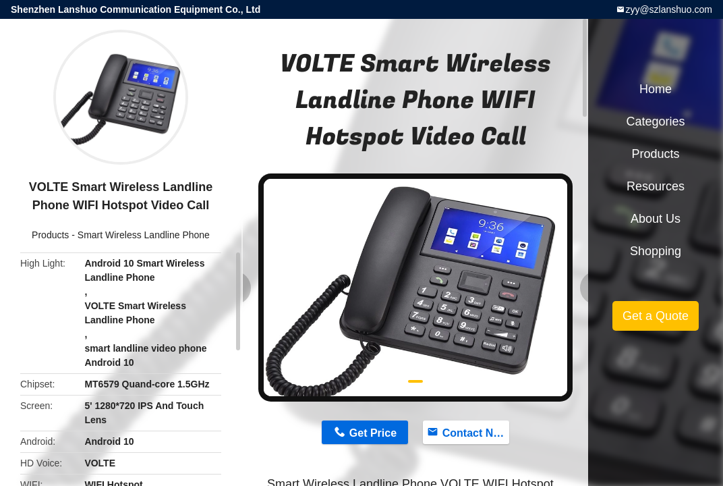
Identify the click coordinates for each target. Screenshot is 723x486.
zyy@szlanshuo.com (668, 9)
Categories (655, 121)
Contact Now (475, 433)
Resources (656, 186)
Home (655, 89)
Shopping (655, 251)
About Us (656, 218)
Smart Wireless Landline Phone (144, 235)
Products (50, 235)
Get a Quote (656, 316)
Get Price (373, 433)
